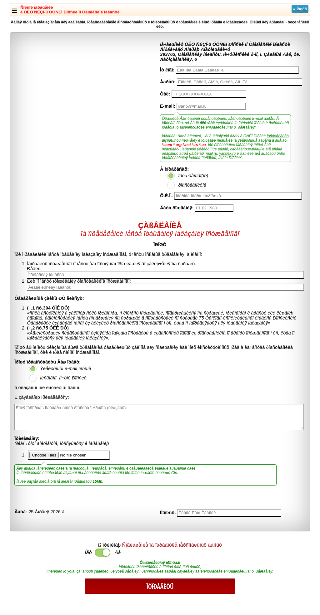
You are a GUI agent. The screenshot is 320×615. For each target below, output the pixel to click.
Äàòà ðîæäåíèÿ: (177, 207)
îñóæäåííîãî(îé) (193, 175)
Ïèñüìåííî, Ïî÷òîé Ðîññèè (63, 377)
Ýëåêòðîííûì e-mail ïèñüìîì (65, 368)
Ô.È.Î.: (166, 195)
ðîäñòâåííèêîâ (192, 185)
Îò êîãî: (167, 69)
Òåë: (165, 93)
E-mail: (167, 106)
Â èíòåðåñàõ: (174, 169)
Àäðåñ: (168, 81)
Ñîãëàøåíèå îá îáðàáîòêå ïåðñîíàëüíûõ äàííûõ (172, 545)
